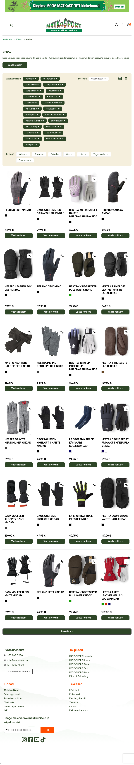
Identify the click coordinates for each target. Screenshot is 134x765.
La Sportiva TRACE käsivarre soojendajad (81, 442)
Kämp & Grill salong (78, 676)
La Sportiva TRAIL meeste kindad (81, 517)
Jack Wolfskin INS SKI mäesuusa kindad (50, 212)
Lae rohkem (67, 631)
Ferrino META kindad (50, 592)
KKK (5, 710)
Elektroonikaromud (78, 710)
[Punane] (106, 604)
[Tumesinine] (102, 451)
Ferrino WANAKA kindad (112, 212)
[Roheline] (70, 295)
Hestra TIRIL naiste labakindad (114, 364)
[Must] (38, 219)
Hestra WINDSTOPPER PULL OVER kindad (83, 594)
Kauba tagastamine (14, 706)
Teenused (74, 702)
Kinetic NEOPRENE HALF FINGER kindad (17, 364)
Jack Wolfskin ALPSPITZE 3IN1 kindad (14, 519)
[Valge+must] (106, 451)
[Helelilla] (70, 222)
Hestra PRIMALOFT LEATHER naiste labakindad (113, 290)
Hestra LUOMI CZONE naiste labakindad (114, 517)
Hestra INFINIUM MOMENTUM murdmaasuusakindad (83, 366)
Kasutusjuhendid (77, 698)
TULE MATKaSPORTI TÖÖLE (18, 672)
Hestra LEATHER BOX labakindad (18, 288)
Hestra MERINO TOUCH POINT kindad (50, 364)
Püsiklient (74, 690)
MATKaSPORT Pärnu (79, 672)
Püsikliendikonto (12, 690)
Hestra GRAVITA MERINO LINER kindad (18, 441)
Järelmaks (9, 702)
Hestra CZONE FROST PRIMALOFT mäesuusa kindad (115, 442)
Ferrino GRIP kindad (18, 210)
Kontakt (73, 706)
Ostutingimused (12, 694)
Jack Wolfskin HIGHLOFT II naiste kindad (48, 442)
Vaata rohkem (15, 65)
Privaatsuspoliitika (13, 698)
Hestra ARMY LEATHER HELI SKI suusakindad (111, 595)
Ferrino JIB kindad (49, 286)
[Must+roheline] (70, 524)
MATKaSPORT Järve (79, 664)
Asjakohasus (98, 78)
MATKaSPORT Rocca (79, 660)
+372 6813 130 (15, 655)
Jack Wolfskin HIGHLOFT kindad (48, 517)
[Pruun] (102, 372)
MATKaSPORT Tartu (79, 668)
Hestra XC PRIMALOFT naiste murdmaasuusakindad (83, 213)
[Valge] (9, 295)
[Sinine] (70, 451)
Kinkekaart (74, 694)
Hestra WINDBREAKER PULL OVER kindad (83, 288)
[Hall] (38, 372)
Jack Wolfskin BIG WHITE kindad (17, 594)
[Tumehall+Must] (6, 215)
